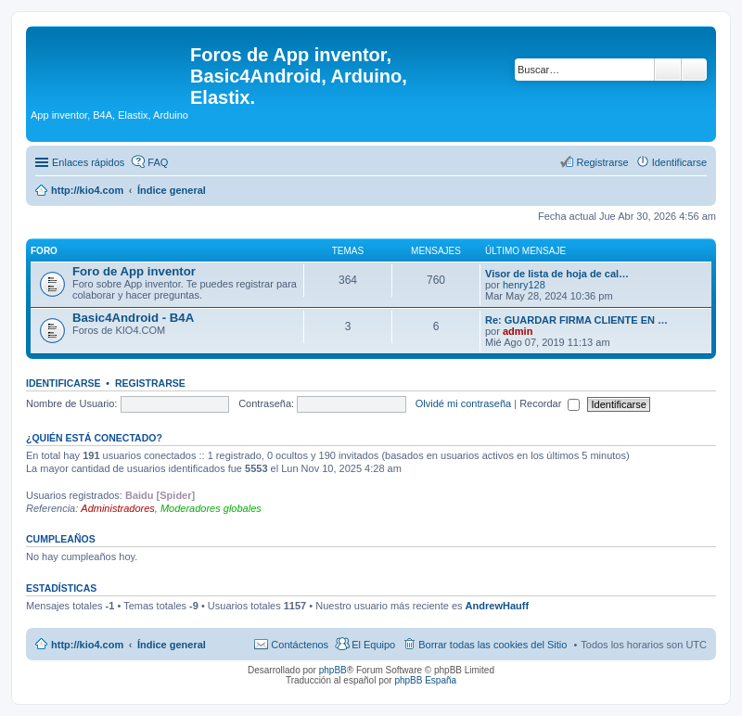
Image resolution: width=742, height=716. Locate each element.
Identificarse (63, 383)
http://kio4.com (87, 644)
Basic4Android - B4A (133, 318)
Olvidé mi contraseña (463, 403)
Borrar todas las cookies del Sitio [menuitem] (492, 644)
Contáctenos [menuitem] (299, 644)
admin (517, 331)
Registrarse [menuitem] (602, 162)
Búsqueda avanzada (694, 69)
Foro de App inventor (134, 271)
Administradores (117, 508)
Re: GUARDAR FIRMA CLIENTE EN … (576, 320)
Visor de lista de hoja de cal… (557, 273)
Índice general (171, 644)
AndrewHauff (497, 605)
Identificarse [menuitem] (679, 162)
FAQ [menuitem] (157, 162)
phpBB (333, 670)
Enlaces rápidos (88, 162)
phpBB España (425, 680)
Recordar (549, 403)
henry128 (524, 284)
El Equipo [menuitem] (373, 644)
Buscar (668, 69)
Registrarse (150, 383)
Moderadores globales (211, 508)
